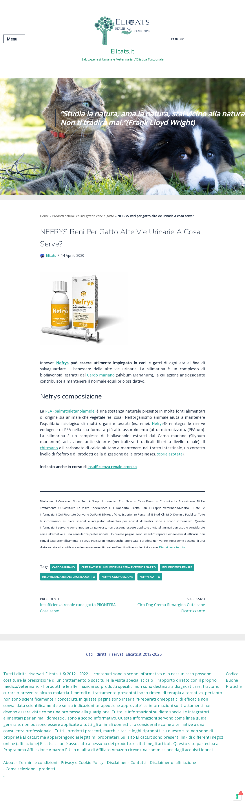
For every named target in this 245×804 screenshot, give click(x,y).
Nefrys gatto (53, 599)
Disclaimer (117, 785)
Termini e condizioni (37, 785)
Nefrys (62, 364)
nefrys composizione (169, 589)
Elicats (51, 256)
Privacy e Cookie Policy (82, 785)
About (9, 785)
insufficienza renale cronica (112, 477)
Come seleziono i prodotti (30, 792)
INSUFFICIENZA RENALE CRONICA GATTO (114, 589)
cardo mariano (65, 580)
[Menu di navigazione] (14, 39)
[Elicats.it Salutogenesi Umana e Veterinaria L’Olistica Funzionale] (123, 38)
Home (44, 216)
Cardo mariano (111, 376)
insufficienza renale (59, 589)
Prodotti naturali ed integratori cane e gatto (83, 216)
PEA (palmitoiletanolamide (73, 413)
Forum (178, 39)
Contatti (138, 785)
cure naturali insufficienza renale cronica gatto (127, 580)
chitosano (97, 451)
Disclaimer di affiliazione (173, 785)
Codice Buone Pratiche (234, 703)
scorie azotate (78, 464)
